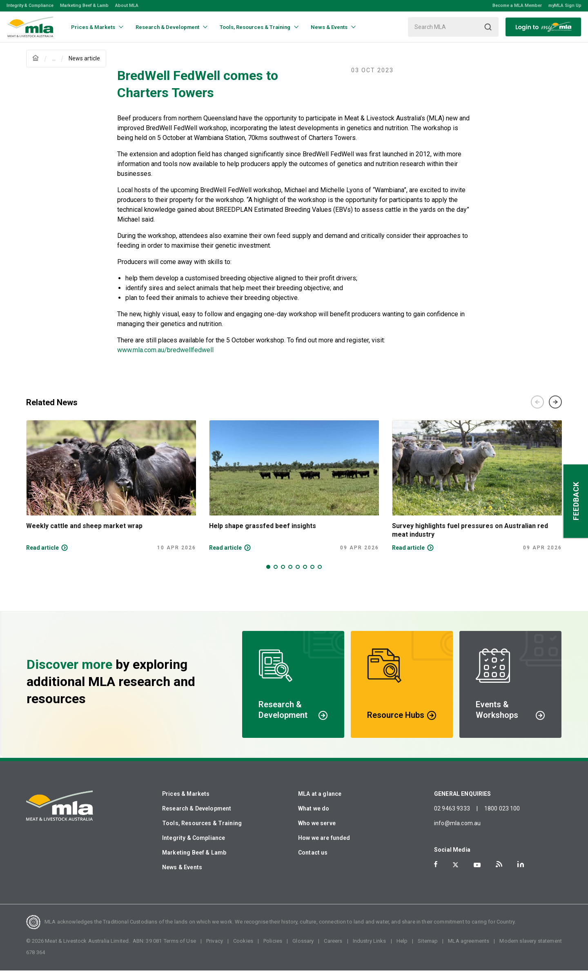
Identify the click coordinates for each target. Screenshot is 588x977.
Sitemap (428, 947)
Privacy (214, 947)
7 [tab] (312, 573)
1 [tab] (268, 573)
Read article (42, 554)
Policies (272, 947)
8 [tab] (320, 573)
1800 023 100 (502, 815)
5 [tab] (298, 573)
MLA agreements (468, 947)
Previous (537, 408)
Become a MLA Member (517, 5)
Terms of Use (180, 947)
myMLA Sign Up (564, 5)
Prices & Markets (185, 800)
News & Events (182, 873)
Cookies (243, 947)
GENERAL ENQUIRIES (462, 800)
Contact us (313, 859)
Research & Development (196, 815)
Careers (333, 947)
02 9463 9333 (452, 815)
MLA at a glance (319, 800)
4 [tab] (290, 573)
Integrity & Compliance (30, 5)
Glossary (303, 947)
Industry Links (369, 947)
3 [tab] (283, 573)
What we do (314, 815)
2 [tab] (276, 573)
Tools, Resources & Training (202, 829)
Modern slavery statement (530, 947)
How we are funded (324, 844)
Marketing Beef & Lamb (84, 5)
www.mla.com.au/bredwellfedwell (165, 356)
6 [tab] (305, 573)
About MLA (126, 5)
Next (555, 408)
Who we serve (317, 829)
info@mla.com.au (457, 829)
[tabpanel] (111, 492)
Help (402, 947)
